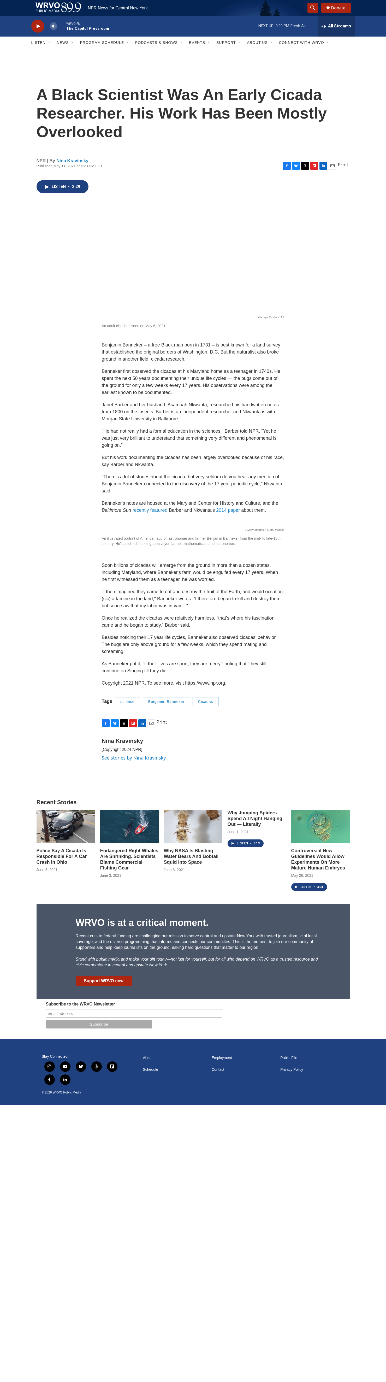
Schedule (150, 1346)
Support (226, 54)
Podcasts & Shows (156, 54)
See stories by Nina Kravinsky (134, 1034)
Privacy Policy (291, 1346)
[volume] (53, 38)
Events (197, 54)
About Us (257, 54)
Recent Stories (57, 1079)
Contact (218, 1346)
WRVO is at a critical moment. (142, 1199)
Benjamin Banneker (166, 978)
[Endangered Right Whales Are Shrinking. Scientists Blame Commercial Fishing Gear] (129, 1103)
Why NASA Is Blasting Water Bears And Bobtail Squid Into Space (191, 1133)
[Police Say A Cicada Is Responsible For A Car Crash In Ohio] (66, 1103)
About (148, 1335)
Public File (288, 1335)
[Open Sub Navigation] (49, 54)
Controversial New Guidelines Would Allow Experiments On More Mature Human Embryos (318, 1136)
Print (343, 176)
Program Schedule (102, 54)
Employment (222, 1335)
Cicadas (205, 978)
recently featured (150, 522)
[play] (38, 38)
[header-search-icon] (315, 14)
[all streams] (336, 37)
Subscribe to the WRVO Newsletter (80, 1281)
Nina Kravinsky (72, 172)
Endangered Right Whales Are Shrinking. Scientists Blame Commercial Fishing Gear (129, 1136)
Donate (342, 13)
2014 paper (228, 522)
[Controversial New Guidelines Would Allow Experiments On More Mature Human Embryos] (320, 1103)
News (63, 54)
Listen (38, 54)
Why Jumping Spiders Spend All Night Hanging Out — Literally (255, 1095)
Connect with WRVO (301, 54)
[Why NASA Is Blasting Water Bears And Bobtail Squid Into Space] (193, 1103)
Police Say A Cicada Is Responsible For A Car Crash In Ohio (62, 1133)
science (127, 978)
